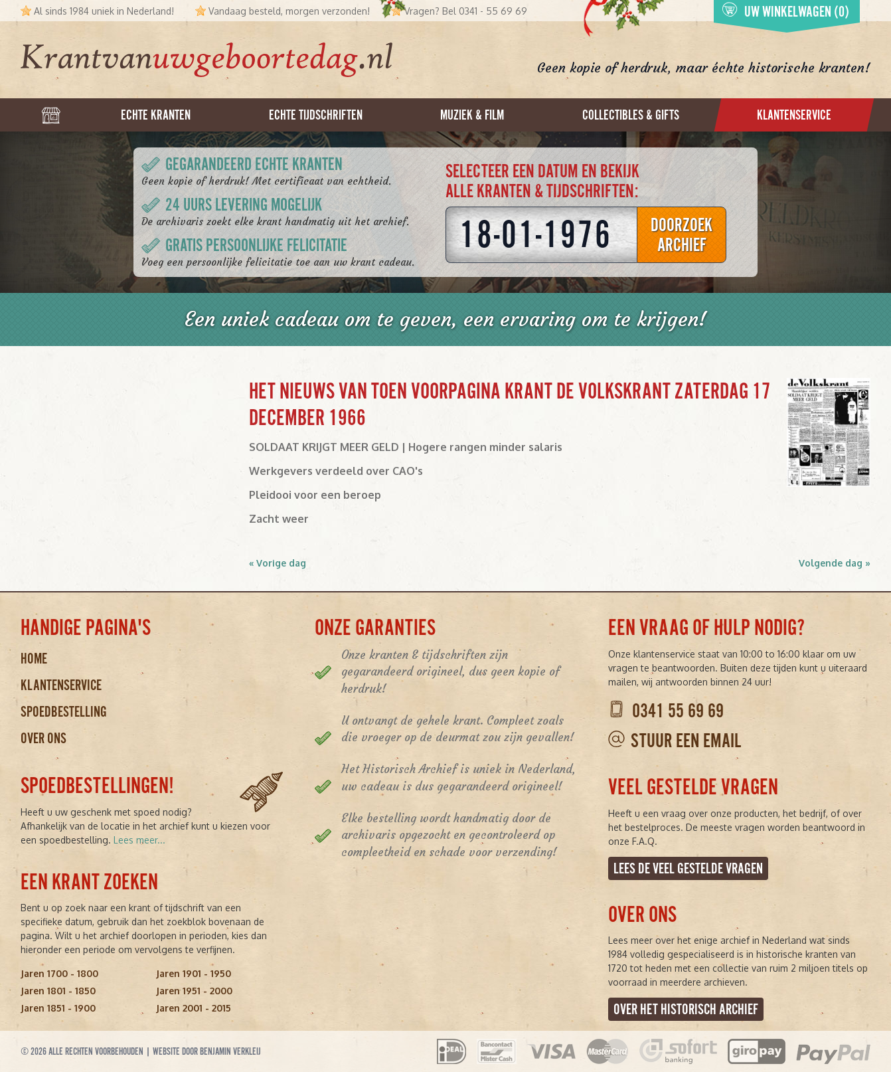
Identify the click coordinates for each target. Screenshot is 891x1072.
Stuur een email (686, 741)
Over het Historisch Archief (685, 1009)
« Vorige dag (277, 563)
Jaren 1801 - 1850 (58, 990)
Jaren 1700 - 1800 (59, 973)
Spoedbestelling (64, 712)
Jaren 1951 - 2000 (194, 990)
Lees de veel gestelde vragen (688, 868)
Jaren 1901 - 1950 (193, 973)
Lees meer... (139, 840)
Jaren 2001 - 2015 (193, 1008)
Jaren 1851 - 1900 (58, 1008)
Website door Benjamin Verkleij (207, 1051)
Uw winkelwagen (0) (785, 11)
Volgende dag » (834, 563)
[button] (828, 432)
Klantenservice (61, 685)
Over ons (43, 738)
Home (34, 659)
